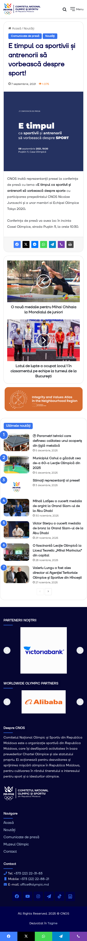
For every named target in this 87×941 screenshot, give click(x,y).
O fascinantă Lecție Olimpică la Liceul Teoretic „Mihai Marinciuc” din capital (57, 551)
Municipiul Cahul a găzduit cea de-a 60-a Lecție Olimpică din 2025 (57, 463)
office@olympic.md (34, 885)
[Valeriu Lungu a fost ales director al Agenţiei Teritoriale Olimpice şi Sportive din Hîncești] (16, 574)
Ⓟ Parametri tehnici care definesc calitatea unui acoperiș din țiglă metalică (57, 441)
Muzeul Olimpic (16, 844)
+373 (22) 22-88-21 (34, 879)
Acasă (14, 28)
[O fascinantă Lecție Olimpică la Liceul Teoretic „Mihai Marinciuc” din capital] (16, 552)
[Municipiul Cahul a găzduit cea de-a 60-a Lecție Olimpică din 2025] (16, 464)
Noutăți (29, 28)
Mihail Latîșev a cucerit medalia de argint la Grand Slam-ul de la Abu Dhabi (57, 506)
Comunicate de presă (25, 36)
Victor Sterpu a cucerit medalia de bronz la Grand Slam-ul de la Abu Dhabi (58, 528)
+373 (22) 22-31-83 (28, 873)
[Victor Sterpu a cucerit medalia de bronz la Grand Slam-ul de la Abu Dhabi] (16, 530)
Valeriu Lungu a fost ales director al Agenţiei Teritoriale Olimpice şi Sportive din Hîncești (57, 573)
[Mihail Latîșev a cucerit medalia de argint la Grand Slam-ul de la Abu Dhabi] (16, 507)
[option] (43, 650)
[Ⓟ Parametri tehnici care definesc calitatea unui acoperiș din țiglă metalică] (16, 442)
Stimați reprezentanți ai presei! (56, 481)
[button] (6, 650)
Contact (10, 851)
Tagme (53, 923)
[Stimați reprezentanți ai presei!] (16, 487)
